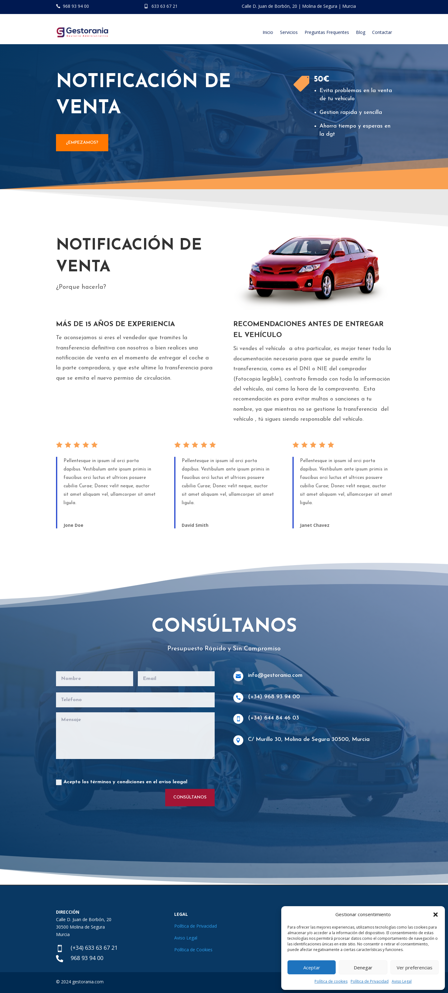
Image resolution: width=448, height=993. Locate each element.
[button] (435, 914)
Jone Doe (73, 525)
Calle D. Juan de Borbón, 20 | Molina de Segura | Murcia (299, 6)
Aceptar (311, 967)
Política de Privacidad (370, 981)
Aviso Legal (402, 981)
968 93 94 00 (76, 6)
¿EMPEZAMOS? (82, 142)
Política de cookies (331, 981)
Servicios (289, 32)
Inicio (268, 32)
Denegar (363, 967)
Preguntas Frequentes (327, 32)
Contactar (382, 32)
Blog (360, 32)
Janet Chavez (314, 525)
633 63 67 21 (165, 6)
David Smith (195, 525)
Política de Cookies (193, 950)
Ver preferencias (414, 967)
